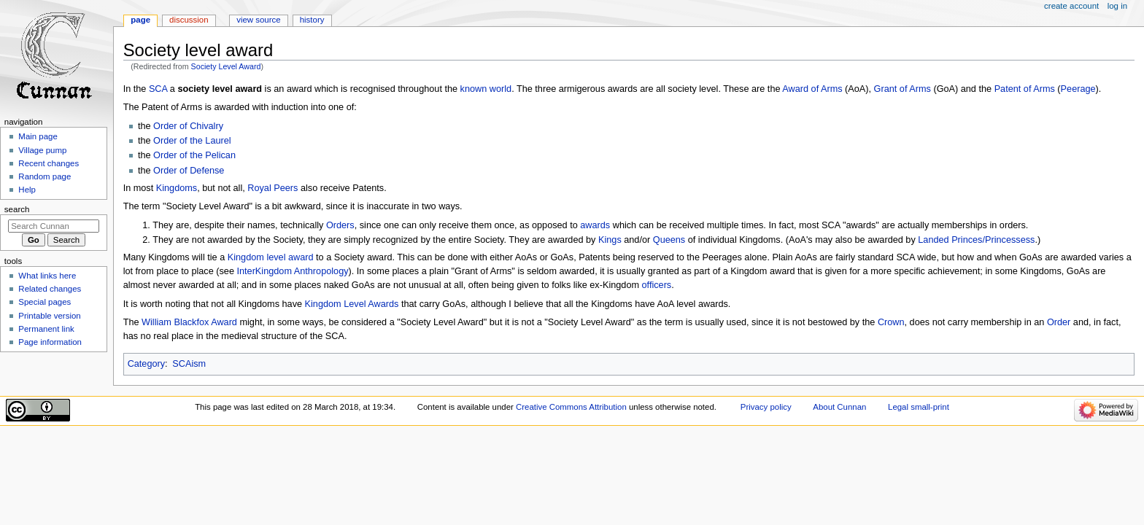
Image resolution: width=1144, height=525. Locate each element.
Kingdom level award (271, 257)
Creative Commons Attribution (571, 406)
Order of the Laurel (192, 141)
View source (258, 19)
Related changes (49, 288)
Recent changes (48, 163)
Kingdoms (176, 188)
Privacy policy (766, 406)
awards (595, 225)
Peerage (1078, 89)
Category (146, 364)
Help (27, 189)
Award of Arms (812, 89)
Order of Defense (188, 171)
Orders (340, 225)
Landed (933, 240)
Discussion (188, 19)
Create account (1071, 5)
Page (140, 19)
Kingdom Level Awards (352, 304)
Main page (38, 136)
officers (657, 285)
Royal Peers (272, 188)
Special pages (44, 302)
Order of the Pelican (194, 155)
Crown (891, 322)
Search (17, 209)
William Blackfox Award (189, 322)
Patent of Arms (1024, 89)
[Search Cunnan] (53, 226)
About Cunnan (839, 406)
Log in (1117, 5)
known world (486, 89)
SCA (158, 89)
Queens (669, 240)
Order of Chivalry (188, 126)
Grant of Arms (902, 89)
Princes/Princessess (993, 240)
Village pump (42, 150)
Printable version (49, 315)
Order (1058, 322)
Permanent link (46, 328)
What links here (47, 275)
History (312, 19)
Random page (44, 176)
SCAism (189, 364)
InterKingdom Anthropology (292, 271)
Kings (610, 240)
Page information (50, 342)
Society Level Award (226, 66)
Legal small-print (918, 406)
